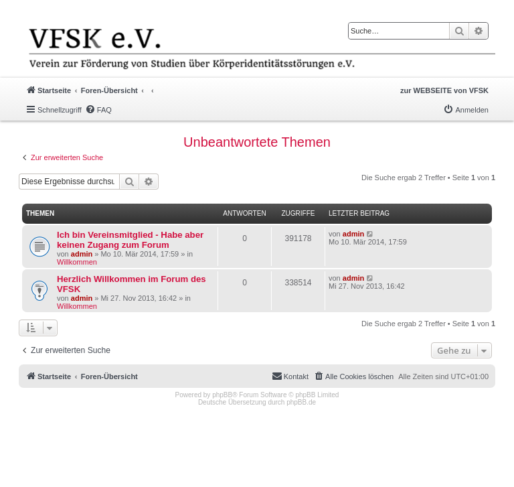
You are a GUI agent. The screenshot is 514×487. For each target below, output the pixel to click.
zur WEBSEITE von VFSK (444, 90)
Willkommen (77, 262)
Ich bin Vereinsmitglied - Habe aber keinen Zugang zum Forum (130, 240)
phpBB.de (301, 402)
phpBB (222, 395)
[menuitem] (98, 110)
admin (81, 254)
